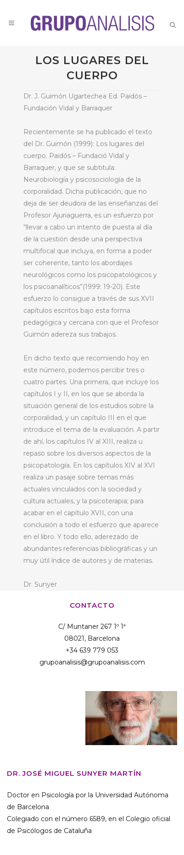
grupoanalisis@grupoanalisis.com (92, 662)
